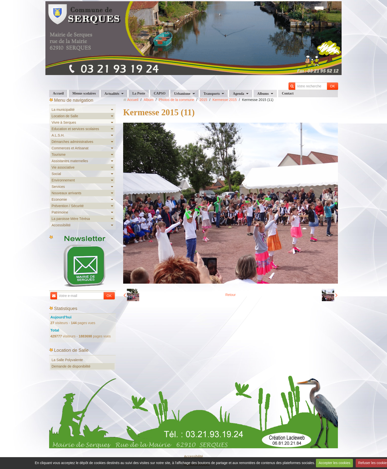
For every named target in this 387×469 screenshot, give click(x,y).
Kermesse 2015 (225, 100)
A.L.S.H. (58, 135)
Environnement (63, 180)
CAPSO (159, 93)
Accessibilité (61, 225)
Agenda (238, 94)
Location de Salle (65, 116)
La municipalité (63, 110)
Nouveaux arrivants (66, 193)
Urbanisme (182, 94)
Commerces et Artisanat (70, 148)
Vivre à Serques (64, 122)
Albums (263, 94)
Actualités (111, 94)
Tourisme (59, 154)
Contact (287, 93)
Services (58, 187)
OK (332, 86)
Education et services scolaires (75, 129)
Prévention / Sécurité (68, 206)
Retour (230, 295)
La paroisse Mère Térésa (71, 219)
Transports (212, 94)
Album (149, 100)
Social (56, 174)
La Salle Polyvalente (67, 360)
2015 (203, 100)
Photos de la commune (176, 100)
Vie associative (63, 167)
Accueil (58, 93)
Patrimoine (60, 212)
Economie (59, 199)
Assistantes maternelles (70, 161)
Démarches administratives (72, 142)
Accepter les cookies (334, 463)
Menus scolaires (84, 93)
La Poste (138, 93)
